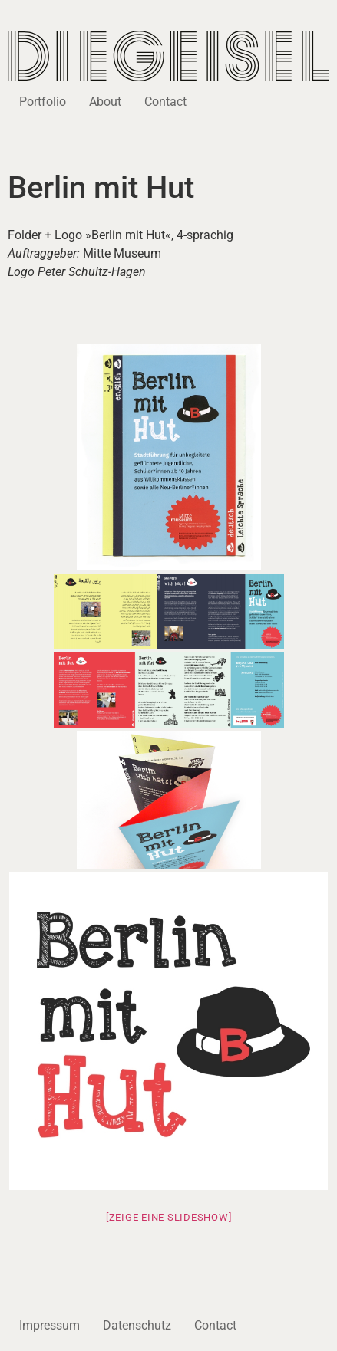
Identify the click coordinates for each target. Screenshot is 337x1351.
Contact (165, 101)
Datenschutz (137, 1325)
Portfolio (42, 101)
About (105, 101)
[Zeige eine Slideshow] (169, 1217)
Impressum (49, 1325)
